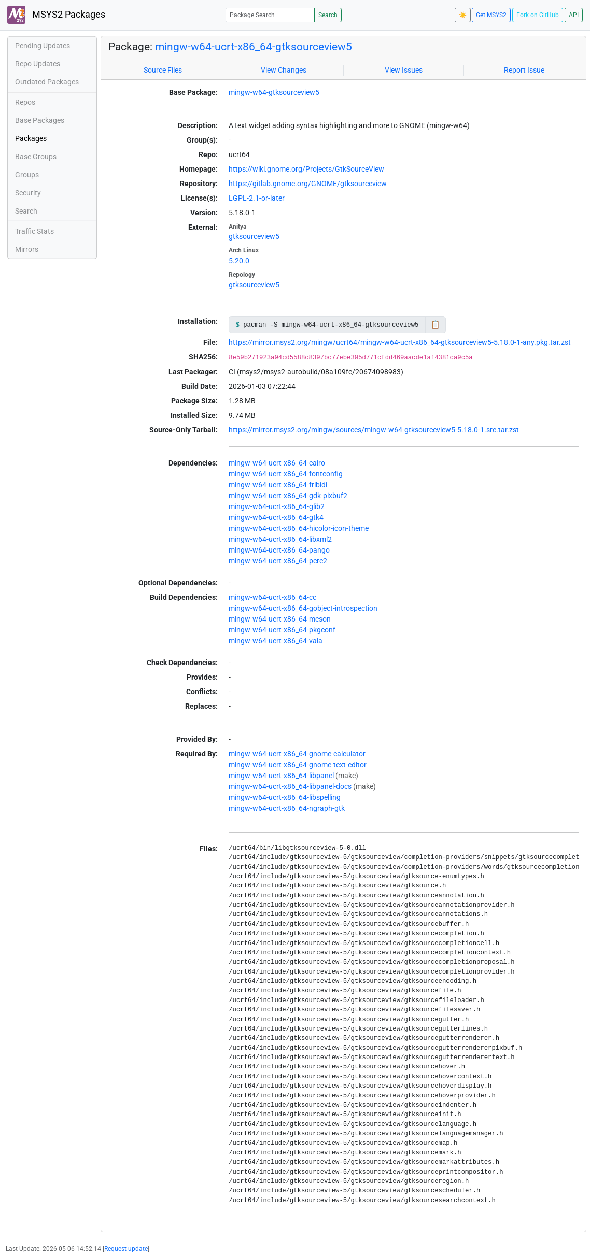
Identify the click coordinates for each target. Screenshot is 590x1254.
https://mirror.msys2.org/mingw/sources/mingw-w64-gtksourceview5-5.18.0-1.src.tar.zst (374, 430)
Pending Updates (42, 45)
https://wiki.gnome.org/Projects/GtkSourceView (306, 169)
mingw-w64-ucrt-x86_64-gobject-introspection (303, 608)
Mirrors (26, 249)
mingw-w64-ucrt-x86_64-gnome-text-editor (298, 764)
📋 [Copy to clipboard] (435, 324)
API (574, 15)
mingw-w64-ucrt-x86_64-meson (280, 619)
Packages (31, 138)
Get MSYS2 (491, 15)
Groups (27, 175)
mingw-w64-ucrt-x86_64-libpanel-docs (290, 786)
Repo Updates (37, 64)
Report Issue (524, 70)
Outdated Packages (47, 82)
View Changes (283, 70)
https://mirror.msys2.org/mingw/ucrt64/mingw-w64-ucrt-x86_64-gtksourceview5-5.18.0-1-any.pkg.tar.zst (400, 342)
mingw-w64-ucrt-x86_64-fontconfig (286, 474)
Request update (126, 1248)
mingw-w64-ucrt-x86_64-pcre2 (278, 561)
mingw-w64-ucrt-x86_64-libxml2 (280, 539)
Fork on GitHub (537, 15)
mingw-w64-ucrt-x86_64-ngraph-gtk (287, 808)
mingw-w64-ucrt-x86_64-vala (275, 641)
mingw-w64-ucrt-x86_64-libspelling (285, 797)
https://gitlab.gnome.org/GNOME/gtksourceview (308, 183)
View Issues (404, 70)
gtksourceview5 (254, 236)
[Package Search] (270, 15)
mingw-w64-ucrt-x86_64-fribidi (278, 485)
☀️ (463, 15)
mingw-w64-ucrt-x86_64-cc (272, 597)
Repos (25, 102)
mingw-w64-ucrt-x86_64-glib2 (277, 506)
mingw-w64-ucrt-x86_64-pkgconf (282, 630)
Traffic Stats (34, 231)
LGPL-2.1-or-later (257, 198)
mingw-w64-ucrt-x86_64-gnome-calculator (297, 754)
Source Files (163, 70)
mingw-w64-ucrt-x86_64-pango (279, 550)
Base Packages (39, 120)
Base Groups (36, 156)
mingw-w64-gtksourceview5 (274, 92)
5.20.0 (239, 261)
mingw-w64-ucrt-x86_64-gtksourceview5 (253, 46)
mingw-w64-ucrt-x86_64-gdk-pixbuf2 (288, 495)
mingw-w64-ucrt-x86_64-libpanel (281, 775)
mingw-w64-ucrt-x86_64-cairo (277, 463)
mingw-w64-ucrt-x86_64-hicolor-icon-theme (299, 528)
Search (328, 15)
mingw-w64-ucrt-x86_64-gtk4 (276, 517)
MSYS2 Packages (56, 15)
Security (28, 193)
